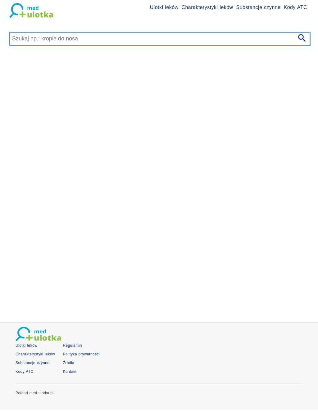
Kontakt (69, 371)
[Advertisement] (159, 263)
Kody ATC (295, 7)
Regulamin (72, 345)
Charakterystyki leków (207, 7)
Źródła (68, 363)
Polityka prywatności (81, 354)
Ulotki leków (164, 7)
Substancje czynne (258, 7)
